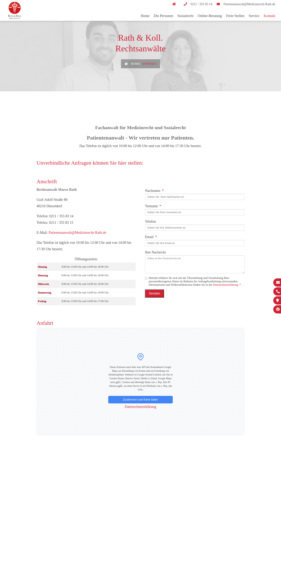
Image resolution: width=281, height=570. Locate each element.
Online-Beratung (210, 16)
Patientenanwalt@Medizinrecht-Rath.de (77, 232)
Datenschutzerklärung (225, 284)
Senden (154, 293)
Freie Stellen (235, 16)
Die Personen (163, 16)
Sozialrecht (185, 16)
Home (145, 16)
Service (254, 16)
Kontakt (269, 16)
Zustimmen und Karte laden (140, 399)
